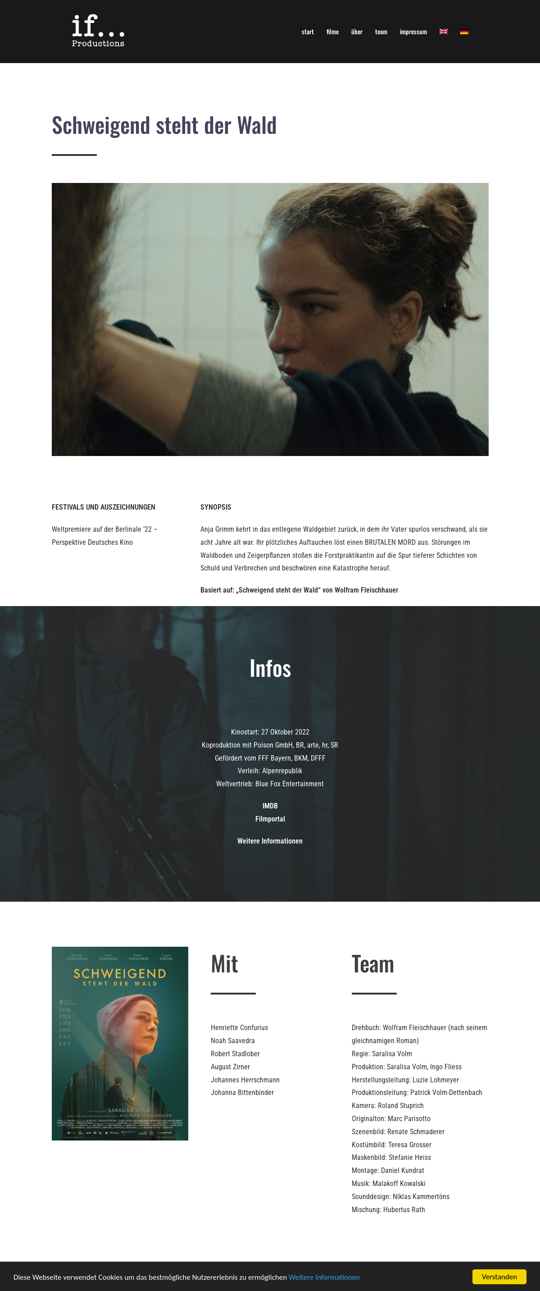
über (357, 31)
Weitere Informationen (324, 1277)
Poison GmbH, (274, 745)
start (308, 31)
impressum (413, 31)
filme (333, 31)
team (381, 31)
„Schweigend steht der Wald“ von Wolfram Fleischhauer (316, 590)
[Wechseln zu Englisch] (444, 31)
